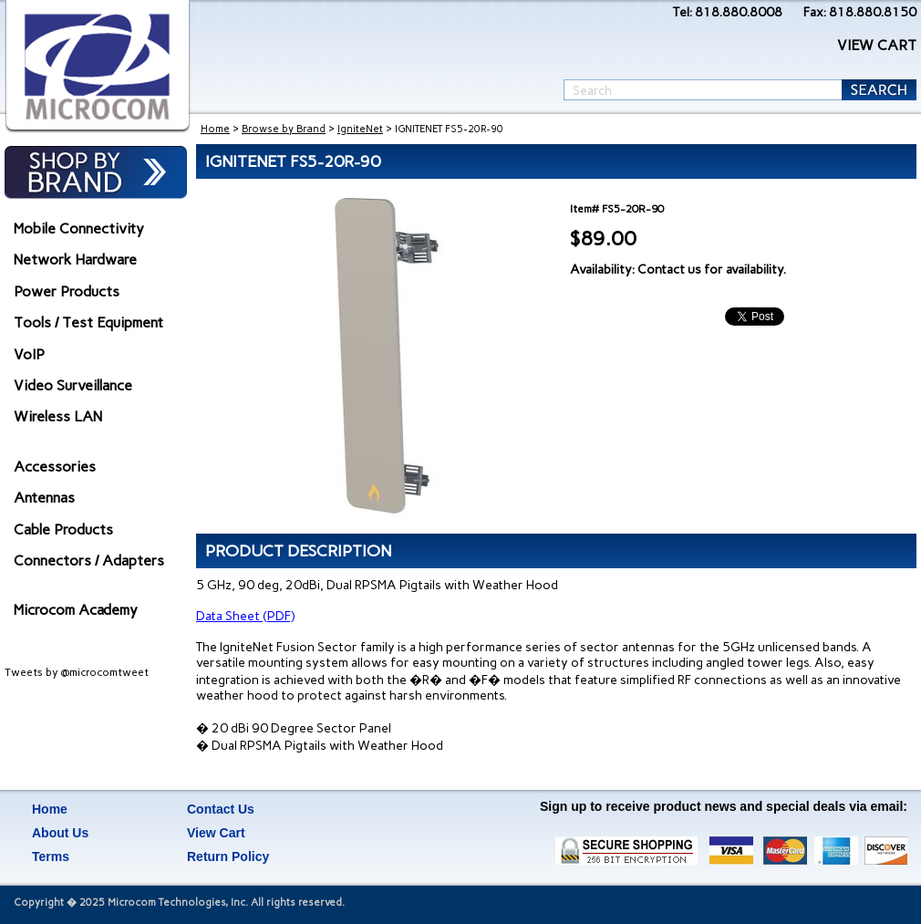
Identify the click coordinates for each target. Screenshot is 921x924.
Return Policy (228, 856)
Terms (50, 856)
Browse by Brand (284, 129)
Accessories (55, 466)
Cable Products (63, 529)
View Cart (216, 832)
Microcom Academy (76, 609)
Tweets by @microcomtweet (77, 672)
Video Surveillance (73, 385)
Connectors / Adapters (89, 560)
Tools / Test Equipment (88, 322)
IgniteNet (360, 129)
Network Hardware (75, 259)
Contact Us (220, 809)
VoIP (29, 354)
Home (215, 129)
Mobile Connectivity (79, 228)
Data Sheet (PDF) (245, 616)
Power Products (66, 291)
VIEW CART (876, 45)
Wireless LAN (58, 416)
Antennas (44, 497)
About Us (60, 832)
